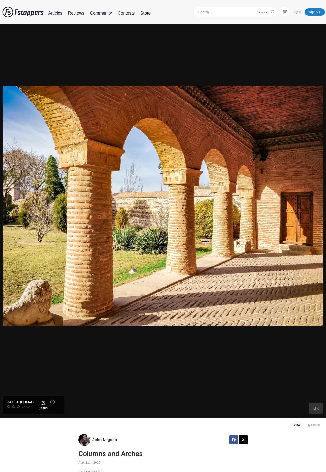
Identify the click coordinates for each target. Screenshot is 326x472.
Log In (297, 12)
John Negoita (104, 440)
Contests (126, 13)
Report (313, 425)
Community (101, 13)
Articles (55, 13)
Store (145, 13)
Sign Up (314, 12)
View (297, 425)
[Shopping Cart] (284, 12)
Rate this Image (21, 402)
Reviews (76, 13)
